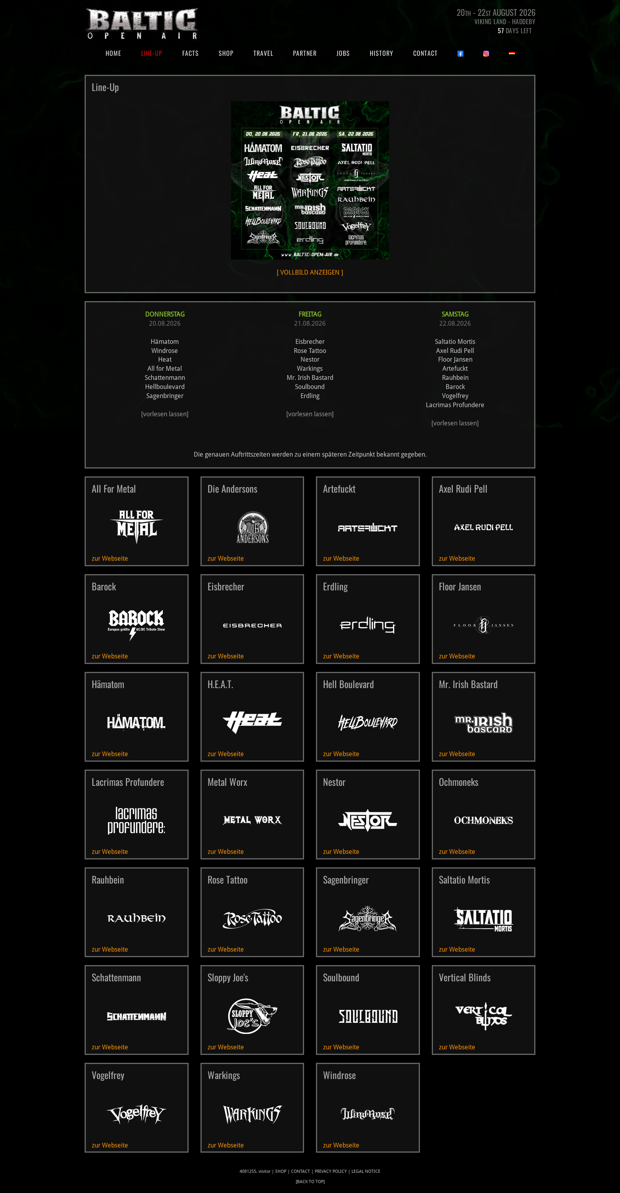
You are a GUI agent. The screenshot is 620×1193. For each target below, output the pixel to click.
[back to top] (310, 1181)
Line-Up (152, 53)
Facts (190, 53)
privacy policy (331, 1171)
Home (118, 53)
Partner (305, 53)
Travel (263, 53)
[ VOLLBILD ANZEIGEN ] (310, 189)
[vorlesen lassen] (165, 414)
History (381, 53)
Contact (425, 53)
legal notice (366, 1171)
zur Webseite (110, 558)
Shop (226, 53)
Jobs (343, 53)
